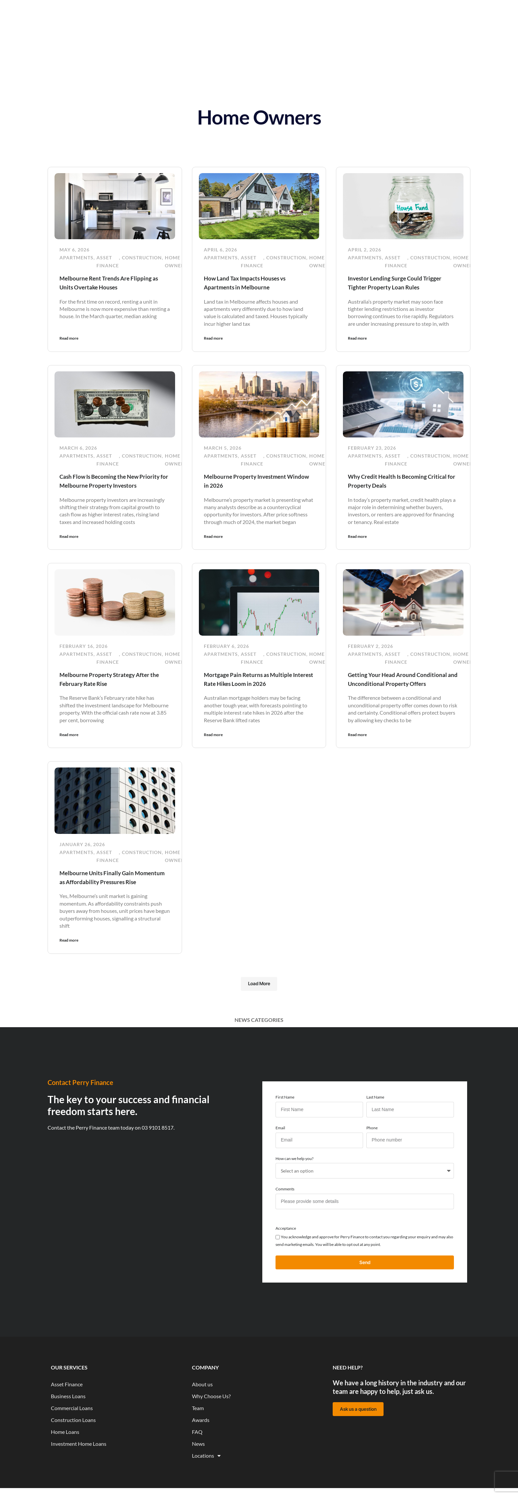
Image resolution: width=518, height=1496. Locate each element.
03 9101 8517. (158, 1152)
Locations (206, 1482)
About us (202, 1410)
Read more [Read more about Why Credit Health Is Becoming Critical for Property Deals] (357, 544)
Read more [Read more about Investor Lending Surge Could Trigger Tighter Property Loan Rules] (357, 337)
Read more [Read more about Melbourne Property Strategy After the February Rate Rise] (68, 750)
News (211, 10)
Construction (142, 257)
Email (280, 1152)
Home (142, 10)
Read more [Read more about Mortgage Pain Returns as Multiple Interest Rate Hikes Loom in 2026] (213, 750)
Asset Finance (107, 261)
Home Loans (65, 1458)
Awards (200, 1446)
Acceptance (286, 1253)
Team (198, 1434)
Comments (285, 1214)
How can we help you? (295, 1183)
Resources (242, 10)
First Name (285, 1122)
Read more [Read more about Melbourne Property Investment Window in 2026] (213, 544)
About (274, 10)
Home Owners (176, 261)
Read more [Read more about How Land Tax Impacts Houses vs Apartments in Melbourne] (213, 337)
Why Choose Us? (211, 1422)
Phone (372, 1152)
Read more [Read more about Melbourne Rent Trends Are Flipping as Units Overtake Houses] (68, 337)
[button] (259, 1008)
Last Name (375, 1122)
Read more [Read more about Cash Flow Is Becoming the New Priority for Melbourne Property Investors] (68, 544)
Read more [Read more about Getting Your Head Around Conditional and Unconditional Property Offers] (357, 750)
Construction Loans (73, 1446)
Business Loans (68, 1422)
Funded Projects (314, 10)
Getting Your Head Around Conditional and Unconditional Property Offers (391, 690)
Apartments (76, 257)
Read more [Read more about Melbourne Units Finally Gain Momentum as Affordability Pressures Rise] (68, 964)
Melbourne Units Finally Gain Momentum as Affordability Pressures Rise (101, 897)
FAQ (197, 1458)
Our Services (176, 10)
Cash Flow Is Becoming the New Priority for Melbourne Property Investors (106, 484)
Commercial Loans (72, 1434)
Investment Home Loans (78, 1470)
